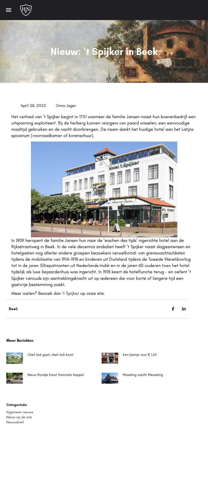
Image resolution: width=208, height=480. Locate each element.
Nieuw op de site (19, 417)
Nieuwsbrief (15, 422)
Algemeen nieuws (19, 412)
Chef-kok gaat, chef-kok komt (50, 355)
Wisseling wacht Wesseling (143, 375)
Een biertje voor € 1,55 (140, 355)
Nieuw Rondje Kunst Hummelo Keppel (55, 375)
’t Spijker (70, 293)
